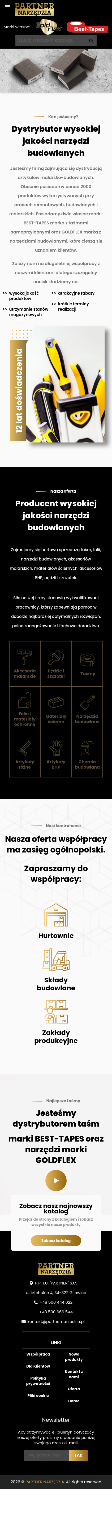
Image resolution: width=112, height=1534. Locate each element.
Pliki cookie (38, 1395)
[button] (8, 71)
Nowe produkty (74, 1357)
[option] (56, 71)
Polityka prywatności (38, 1381)
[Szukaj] (56, 40)
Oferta (74, 1389)
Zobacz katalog (56, 1240)
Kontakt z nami (74, 1374)
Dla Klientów (38, 1366)
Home (74, 1401)
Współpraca (38, 1354)
